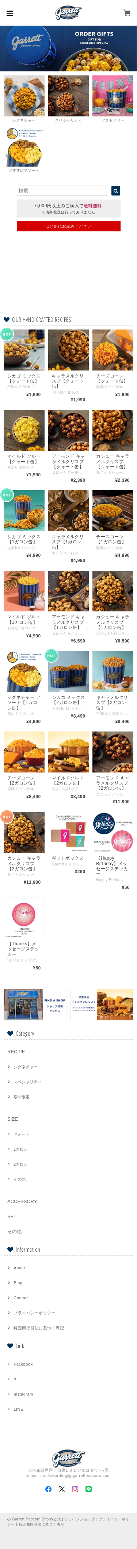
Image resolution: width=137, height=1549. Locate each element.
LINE (18, 1409)
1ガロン (21, 1149)
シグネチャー (26, 1067)
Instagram (23, 1394)
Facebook (23, 1364)
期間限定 (22, 1097)
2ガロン (21, 1164)
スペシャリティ (28, 1082)
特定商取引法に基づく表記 (39, 1328)
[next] (128, 49)
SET (11, 1216)
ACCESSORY (22, 1201)
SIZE (12, 1119)
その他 (20, 1179)
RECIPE (16, 1051)
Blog (18, 1283)
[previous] (9, 49)
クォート (22, 1134)
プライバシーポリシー (35, 1313)
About (19, 1268)
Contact (21, 1298)
